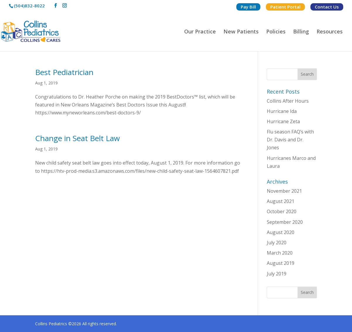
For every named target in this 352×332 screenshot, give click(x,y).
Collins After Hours (288, 101)
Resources (330, 32)
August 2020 (280, 232)
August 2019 (280, 263)
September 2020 (285, 222)
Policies (276, 32)
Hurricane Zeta (283, 121)
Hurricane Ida (282, 111)
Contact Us (327, 7)
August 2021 (280, 201)
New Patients (241, 32)
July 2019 (276, 273)
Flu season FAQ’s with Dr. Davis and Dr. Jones (290, 139)
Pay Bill (248, 7)
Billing (301, 32)
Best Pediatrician (64, 72)
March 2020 (280, 253)
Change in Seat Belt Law (77, 138)
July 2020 (276, 242)
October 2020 (281, 211)
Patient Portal (285, 7)
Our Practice (200, 32)
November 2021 (284, 191)
